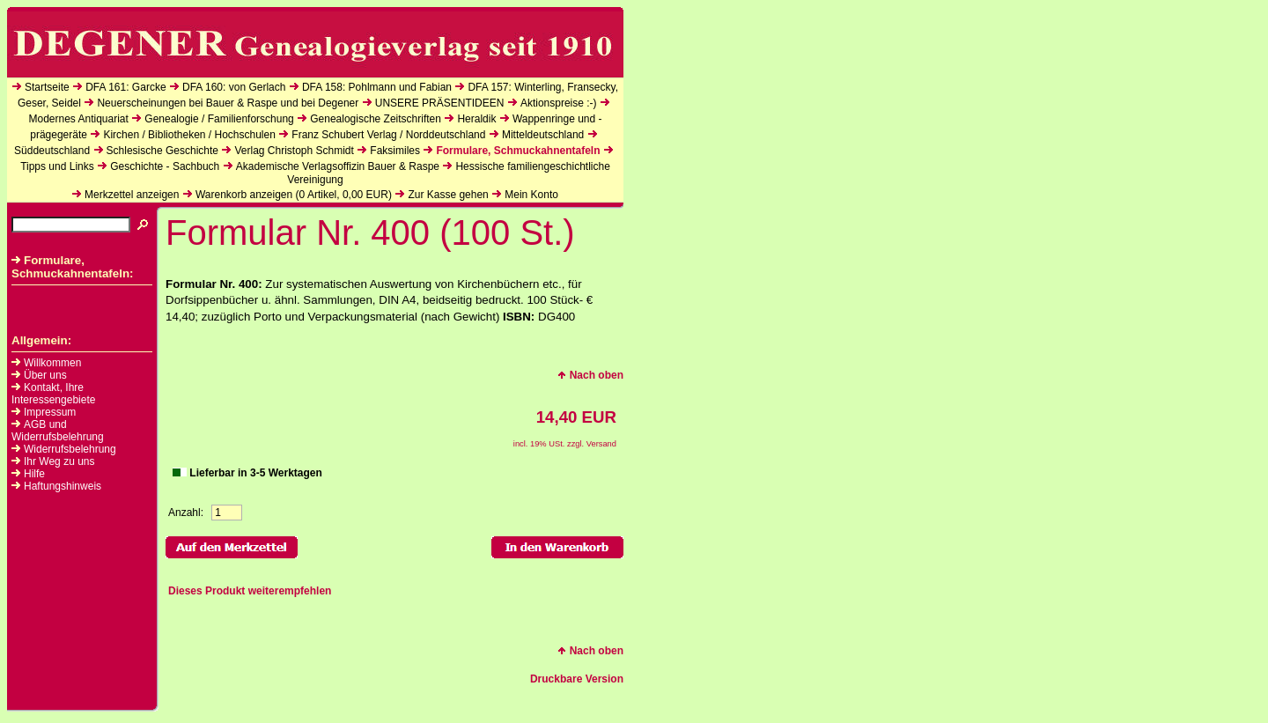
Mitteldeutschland (543, 135)
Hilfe (34, 474)
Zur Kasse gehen (448, 194)
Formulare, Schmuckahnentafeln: (72, 267)
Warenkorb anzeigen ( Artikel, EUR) (293, 194)
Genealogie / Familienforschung (218, 119)
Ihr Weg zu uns (59, 461)
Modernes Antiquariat (78, 119)
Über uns (45, 375)
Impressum (50, 412)
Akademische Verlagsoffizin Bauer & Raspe (337, 166)
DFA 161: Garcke (125, 87)
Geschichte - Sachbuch (164, 166)
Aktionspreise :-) (558, 103)
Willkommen (52, 363)
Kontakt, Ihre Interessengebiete (53, 393)
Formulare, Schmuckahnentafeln (518, 150)
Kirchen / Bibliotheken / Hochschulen (189, 135)
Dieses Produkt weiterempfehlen (249, 591)
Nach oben (590, 375)
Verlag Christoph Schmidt (293, 150)
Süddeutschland (52, 150)
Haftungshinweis (62, 486)
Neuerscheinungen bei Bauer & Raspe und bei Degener (227, 103)
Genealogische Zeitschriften (375, 119)
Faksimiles (395, 150)
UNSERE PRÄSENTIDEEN (440, 103)
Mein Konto (531, 194)
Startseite (47, 87)
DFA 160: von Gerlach (233, 87)
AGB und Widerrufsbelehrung (57, 430)
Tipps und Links (57, 166)
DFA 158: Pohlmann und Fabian (377, 87)
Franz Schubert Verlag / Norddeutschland (388, 135)
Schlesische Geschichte (162, 150)
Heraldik (476, 119)
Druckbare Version (576, 679)
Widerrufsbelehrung (70, 449)
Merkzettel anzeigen (132, 194)
